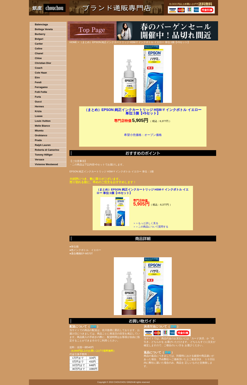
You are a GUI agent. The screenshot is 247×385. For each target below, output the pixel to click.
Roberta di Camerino (47, 149)
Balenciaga (41, 24)
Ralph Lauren (43, 145)
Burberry (40, 34)
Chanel (39, 53)
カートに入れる (143, 141)
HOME (46, 18)
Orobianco (41, 135)
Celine (38, 48)
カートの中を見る (197, 18)
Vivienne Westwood (46, 164)
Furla (38, 96)
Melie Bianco (42, 125)
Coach (38, 67)
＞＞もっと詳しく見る (145, 223)
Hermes (39, 106)
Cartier (39, 43)
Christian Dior (43, 63)
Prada (38, 140)
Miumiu (39, 130)
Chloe (38, 58)
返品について (146, 18)
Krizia (38, 111)
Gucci (38, 101)
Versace (39, 159)
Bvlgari (39, 38)
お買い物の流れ (69, 18)
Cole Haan (41, 72)
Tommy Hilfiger (44, 154)
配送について (121, 18)
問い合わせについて (171, 18)
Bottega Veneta (44, 29)
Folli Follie (41, 92)
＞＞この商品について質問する (150, 226)
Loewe (39, 116)
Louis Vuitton (43, 120)
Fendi (38, 82)
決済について (95, 18)
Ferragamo (41, 87)
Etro (37, 77)
